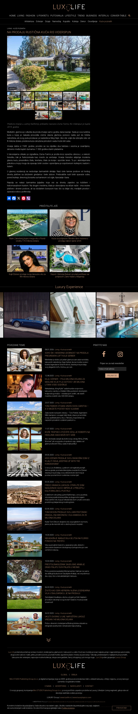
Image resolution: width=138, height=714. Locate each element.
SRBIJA (74, 675)
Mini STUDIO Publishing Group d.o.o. (24, 679)
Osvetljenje (92, 21)
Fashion (30, 15)
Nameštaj (56, 21)
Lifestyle (70, 15)
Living (20, 15)
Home (12, 15)
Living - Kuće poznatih (63, 350)
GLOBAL (64, 675)
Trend (81, 15)
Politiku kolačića (68, 708)
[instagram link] (120, 354)
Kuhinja (75, 21)
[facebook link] (104, 354)
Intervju (103, 15)
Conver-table (118, 15)
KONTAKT (89, 686)
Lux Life (11, 652)
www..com (82, 697)
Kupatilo (66, 21)
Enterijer (39, 21)
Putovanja (56, 15)
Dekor (83, 21)
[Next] (88, 63)
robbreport (12, 88)
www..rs (65, 697)
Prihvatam (121, 708)
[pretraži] (129, 15)
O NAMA (48, 686)
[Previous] (9, 63)
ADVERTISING (60, 686)
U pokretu (43, 15)
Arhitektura (29, 21)
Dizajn (47, 21)
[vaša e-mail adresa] (112, 369)
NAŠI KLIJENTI (75, 686)
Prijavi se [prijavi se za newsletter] (112, 375)
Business (91, 15)
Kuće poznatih (105, 21)
